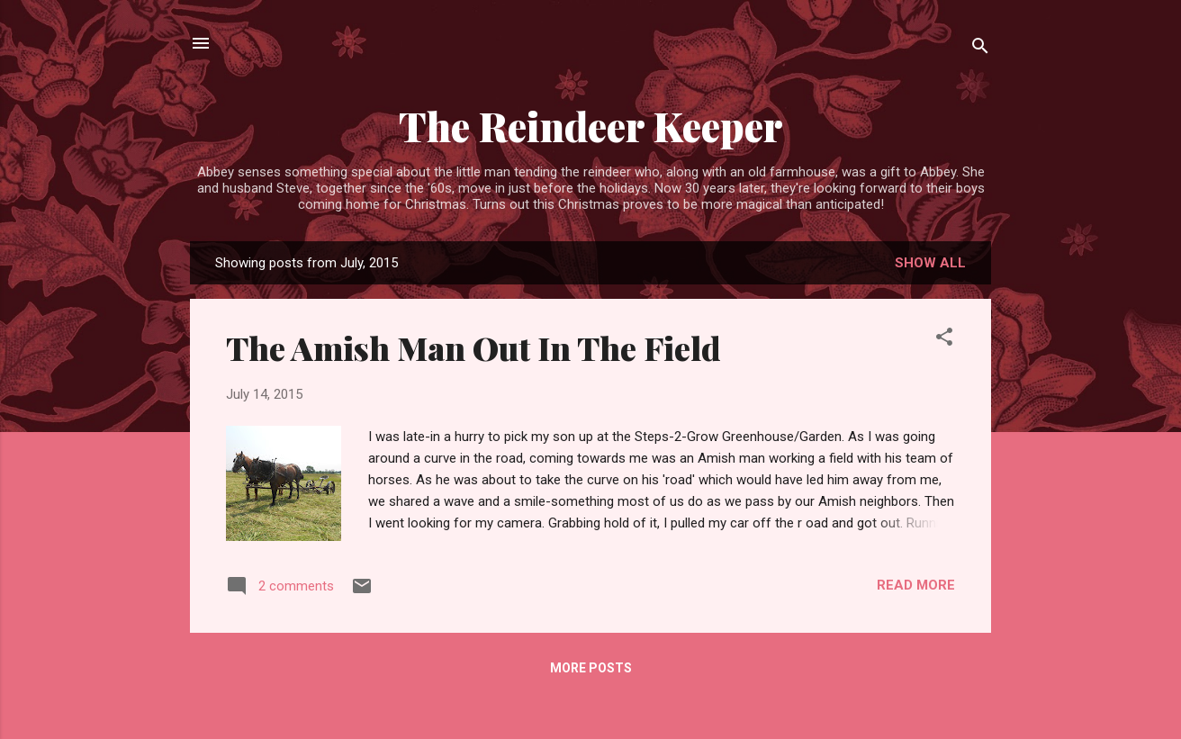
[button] (944, 340)
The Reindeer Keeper (591, 125)
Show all (930, 263)
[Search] (980, 49)
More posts (591, 668)
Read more (916, 585)
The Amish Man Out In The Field (473, 347)
